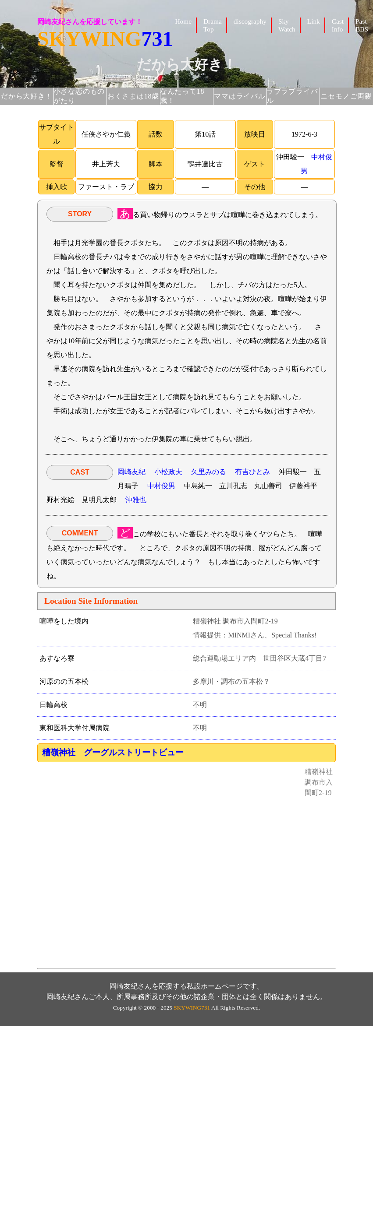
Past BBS (361, 25)
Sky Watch (286, 25)
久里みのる (208, 471)
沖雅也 (135, 499)
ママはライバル (240, 96)
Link (313, 21)
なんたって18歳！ (182, 96)
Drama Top (212, 25)
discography (250, 21)
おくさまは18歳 (133, 96)
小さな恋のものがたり (79, 96)
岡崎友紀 (131, 471)
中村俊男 (161, 485)
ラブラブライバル (292, 96)
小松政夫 (168, 471)
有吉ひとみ (252, 471)
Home (183, 21)
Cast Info (338, 25)
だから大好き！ (27, 96)
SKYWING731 (192, 1007)
